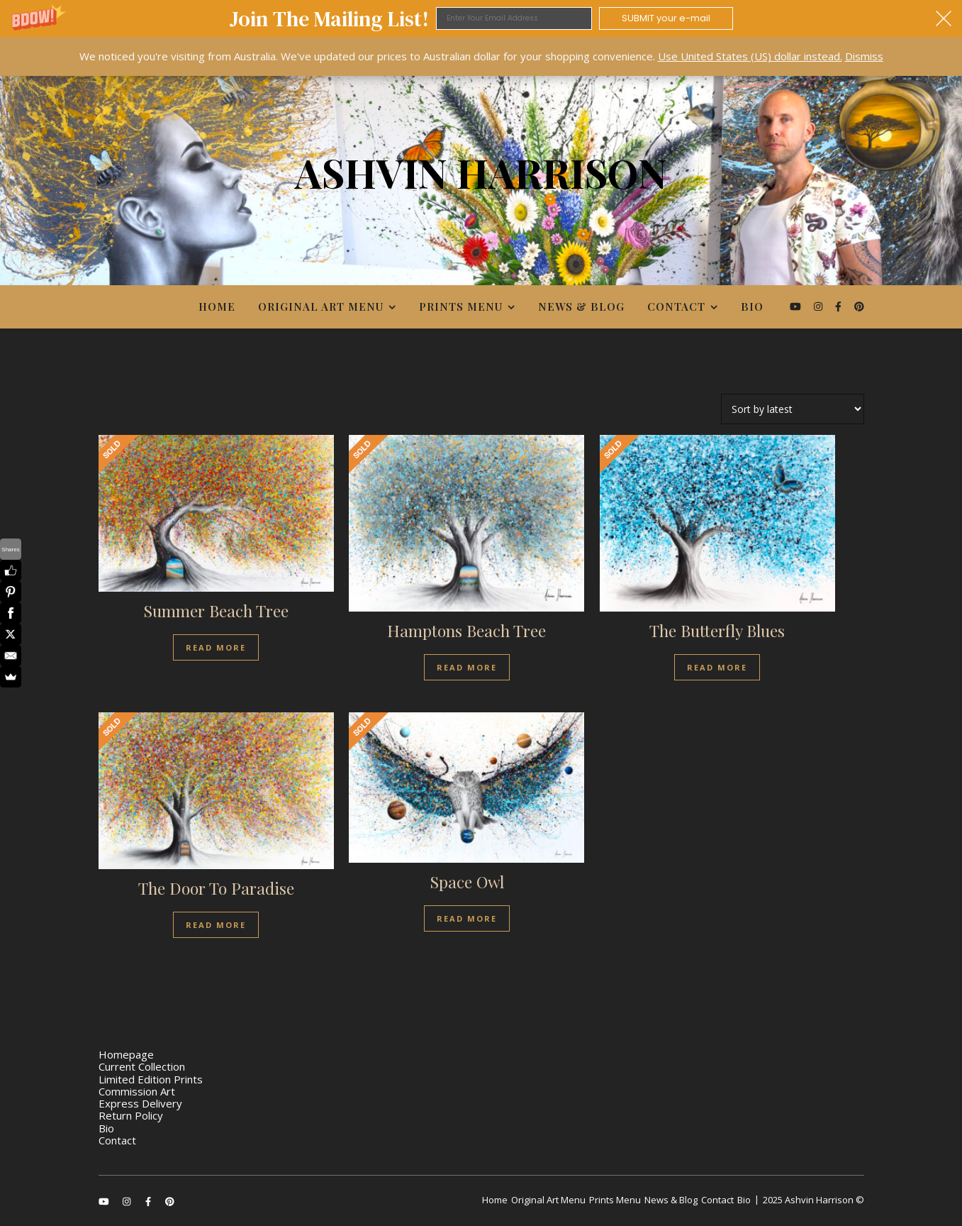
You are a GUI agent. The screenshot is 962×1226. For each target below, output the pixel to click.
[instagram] (819, 306)
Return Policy (131, 1115)
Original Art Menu (321, 306)
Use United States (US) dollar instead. (750, 56)
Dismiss (864, 56)
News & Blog (581, 306)
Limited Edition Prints (151, 1079)
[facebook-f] (839, 306)
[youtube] (797, 306)
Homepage (126, 1054)
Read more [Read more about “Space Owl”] (467, 918)
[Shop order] (792, 409)
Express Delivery (140, 1103)
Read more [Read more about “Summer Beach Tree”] (216, 647)
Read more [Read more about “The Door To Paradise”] (216, 925)
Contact (676, 306)
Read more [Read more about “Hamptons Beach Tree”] (467, 667)
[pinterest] (859, 306)
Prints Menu (461, 306)
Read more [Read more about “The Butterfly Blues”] (717, 667)
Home (216, 306)
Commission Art (137, 1091)
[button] (481, 18)
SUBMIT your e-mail (666, 18)
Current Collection (142, 1066)
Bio (752, 306)
